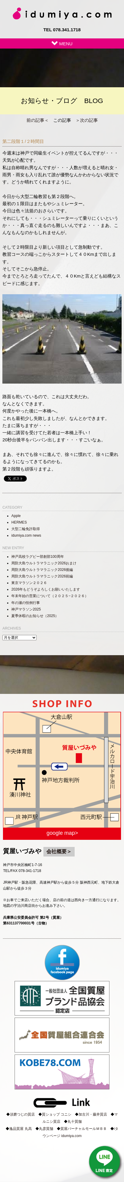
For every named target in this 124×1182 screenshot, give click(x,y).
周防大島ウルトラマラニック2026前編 (42, 576)
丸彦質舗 (46, 1129)
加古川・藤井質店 (93, 1114)
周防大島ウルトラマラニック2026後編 (42, 570)
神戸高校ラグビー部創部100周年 (37, 557)
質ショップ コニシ (56, 1114)
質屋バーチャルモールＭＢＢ (83, 1129)
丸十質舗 (75, 1121)
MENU (62, 43)
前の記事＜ (37, 120)
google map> (62, 833)
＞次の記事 (87, 120)
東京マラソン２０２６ (29, 583)
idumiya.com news (26, 535)
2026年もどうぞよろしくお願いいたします (45, 589)
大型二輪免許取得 (25, 529)
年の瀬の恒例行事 (25, 603)
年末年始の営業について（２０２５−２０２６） (49, 596)
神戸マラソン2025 (26, 609)
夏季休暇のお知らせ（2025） (35, 616)
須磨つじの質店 (22, 1114)
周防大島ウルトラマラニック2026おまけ (43, 563)
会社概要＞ (59, 851)
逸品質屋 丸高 (20, 1129)
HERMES (19, 522)
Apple (16, 516)
